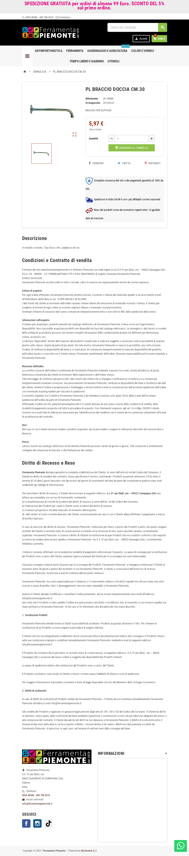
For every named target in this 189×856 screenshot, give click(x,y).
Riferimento (92, 98)
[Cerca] (137, 27)
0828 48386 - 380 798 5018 (37, 17)
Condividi (96, 163)
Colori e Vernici (142, 51)
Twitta (124, 163)
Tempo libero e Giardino (87, 61)
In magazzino (93, 102)
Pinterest (153, 163)
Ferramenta (74, 51)
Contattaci (63, 17)
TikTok (48, 823)
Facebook (26, 823)
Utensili (113, 61)
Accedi (141, 39)
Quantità (93, 138)
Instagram (37, 823)
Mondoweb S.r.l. (89, 850)
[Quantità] (132, 138)
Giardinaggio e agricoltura (108, 49)
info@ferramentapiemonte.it (37, 803)
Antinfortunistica (48, 51)
